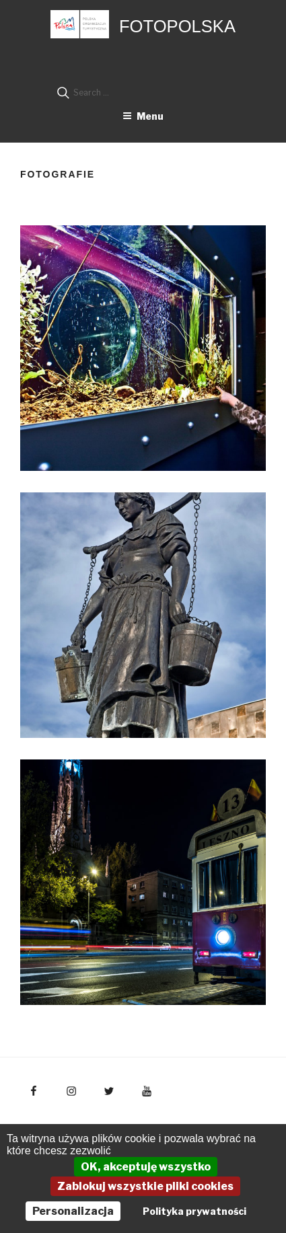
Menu (143, 116)
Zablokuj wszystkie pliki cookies (145, 1186)
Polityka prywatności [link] (194, 1211)
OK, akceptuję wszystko (146, 1166)
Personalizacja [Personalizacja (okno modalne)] (73, 1211)
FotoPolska (177, 26)
